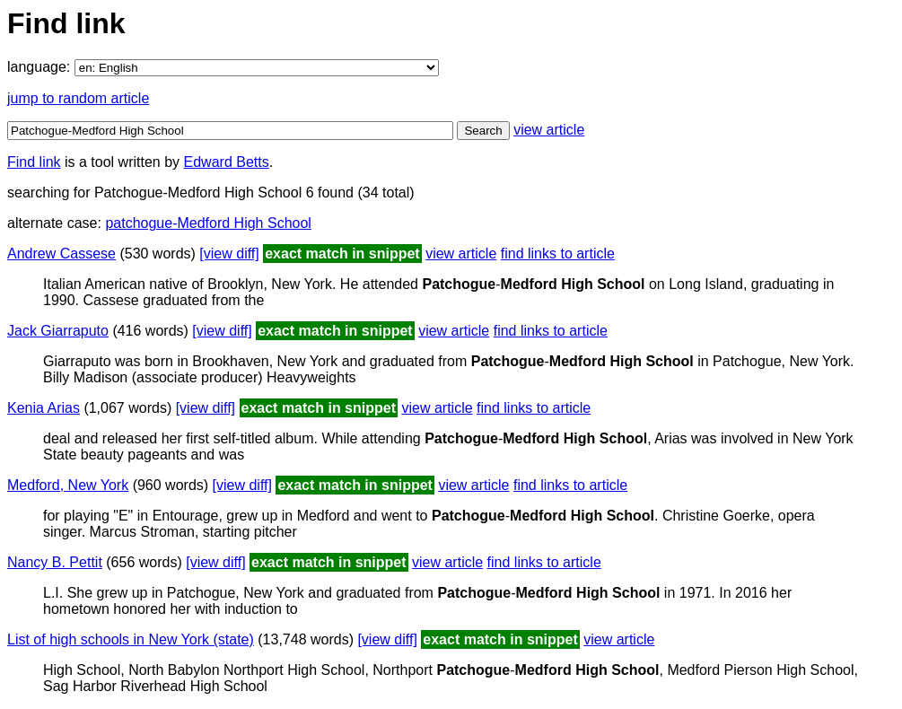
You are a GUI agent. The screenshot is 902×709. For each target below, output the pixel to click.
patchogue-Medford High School (208, 223)
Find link (34, 162)
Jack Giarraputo (58, 330)
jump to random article (78, 98)
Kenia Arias (43, 408)
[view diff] (228, 253)
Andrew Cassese (61, 253)
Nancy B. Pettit (54, 562)
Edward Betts (226, 162)
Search (483, 130)
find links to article (558, 253)
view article (548, 129)
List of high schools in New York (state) (130, 639)
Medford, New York (67, 485)
